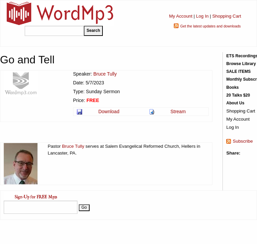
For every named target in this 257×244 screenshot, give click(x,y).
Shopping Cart (226, 16)
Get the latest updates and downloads (210, 26)
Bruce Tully (105, 74)
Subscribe (243, 141)
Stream (178, 111)
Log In (202, 16)
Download (108, 111)
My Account (180, 16)
